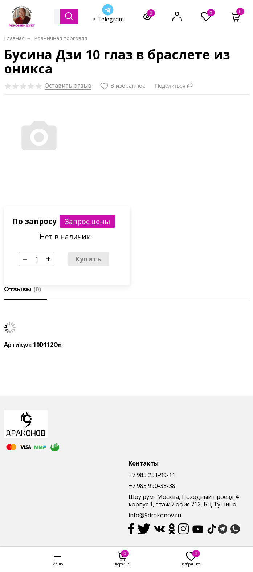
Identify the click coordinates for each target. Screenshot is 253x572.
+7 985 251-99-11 (151, 475)
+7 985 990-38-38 (151, 486)
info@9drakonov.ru (154, 515)
